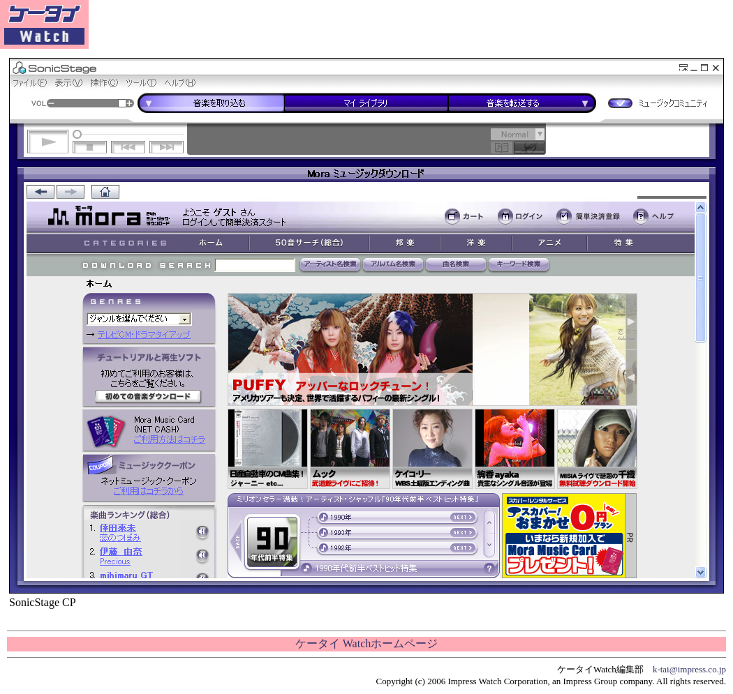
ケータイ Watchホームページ (366, 643)
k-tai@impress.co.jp (689, 669)
